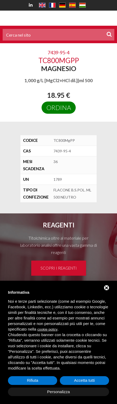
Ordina (58, 107)
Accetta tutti (84, 380)
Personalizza (58, 391)
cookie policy (47, 329)
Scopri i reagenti (58, 268)
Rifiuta (32, 380)
